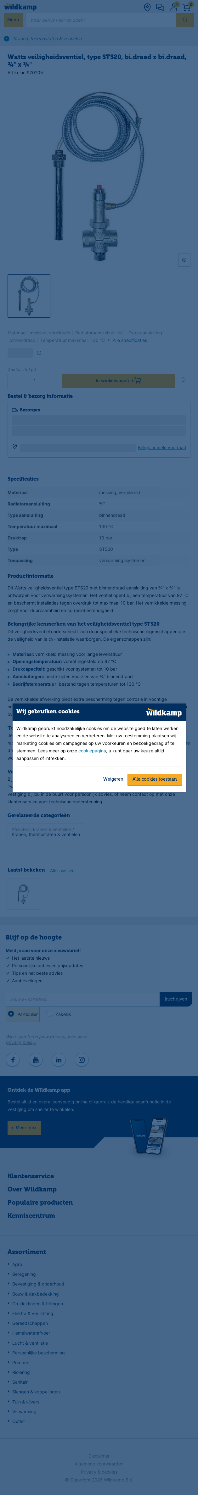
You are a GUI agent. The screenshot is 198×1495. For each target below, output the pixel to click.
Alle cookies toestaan (155, 779)
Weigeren (113, 779)
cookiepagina (92, 751)
